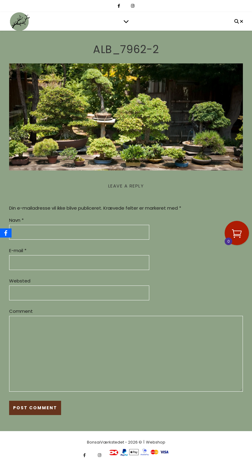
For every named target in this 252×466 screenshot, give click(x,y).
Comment (21, 311)
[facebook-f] (119, 6)
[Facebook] (6, 233)
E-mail (17, 250)
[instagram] (132, 6)
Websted (19, 281)
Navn (16, 220)
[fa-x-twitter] (92, 455)
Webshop (155, 442)
